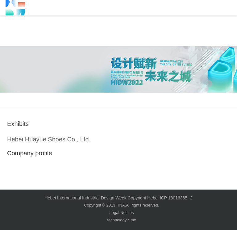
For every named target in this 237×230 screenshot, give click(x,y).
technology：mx (121, 220)
